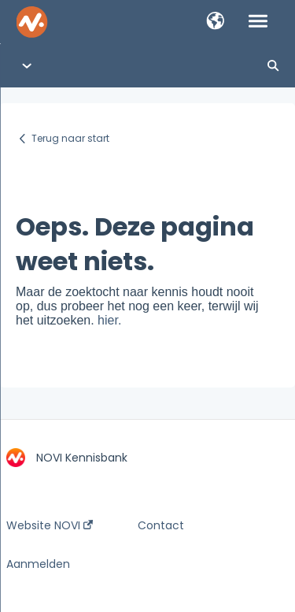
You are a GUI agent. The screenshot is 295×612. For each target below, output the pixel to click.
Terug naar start (70, 138)
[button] (215, 22)
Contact (161, 525)
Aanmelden (38, 564)
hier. (109, 320)
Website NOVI (49, 525)
